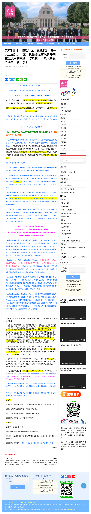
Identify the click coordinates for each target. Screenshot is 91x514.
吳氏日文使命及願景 (67, 189)
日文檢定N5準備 (66, 230)
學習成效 (24, 66)
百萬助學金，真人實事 (67, 193)
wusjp (17, 66)
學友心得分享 (64, 203)
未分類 (62, 149)
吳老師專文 (64, 104)
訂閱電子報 (66, 50)
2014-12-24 (10, 66)
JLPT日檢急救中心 (72, 43)
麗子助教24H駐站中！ (67, 172)
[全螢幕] (84, 318)
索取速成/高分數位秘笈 (68, 213)
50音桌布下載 (65, 217)
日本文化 (63, 107)
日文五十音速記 (65, 224)
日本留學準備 (64, 237)
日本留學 (63, 125)
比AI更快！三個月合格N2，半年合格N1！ (72, 249)
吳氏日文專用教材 (66, 186)
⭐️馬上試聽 (50, 43)
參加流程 (25, 476)
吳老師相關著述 (10, 454)
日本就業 (63, 128)
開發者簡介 (64, 179)
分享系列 (40, 43)
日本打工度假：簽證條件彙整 (70, 241)
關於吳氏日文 (20, 43)
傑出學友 (63, 121)
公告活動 (63, 114)
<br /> (45, 487)
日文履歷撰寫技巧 (66, 234)
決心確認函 (64, 263)
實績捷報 (63, 118)
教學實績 (63, 199)
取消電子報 (47, 476)
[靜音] (81, 318)
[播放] (63, 318)
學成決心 (63, 132)
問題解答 (63, 138)
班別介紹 (30, 43)
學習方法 (60, 43)
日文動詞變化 (64, 227)
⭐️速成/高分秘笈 (66, 210)
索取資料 (63, 253)
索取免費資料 (8, 43)
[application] (73, 313)
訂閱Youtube (77, 50)
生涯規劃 (63, 135)
